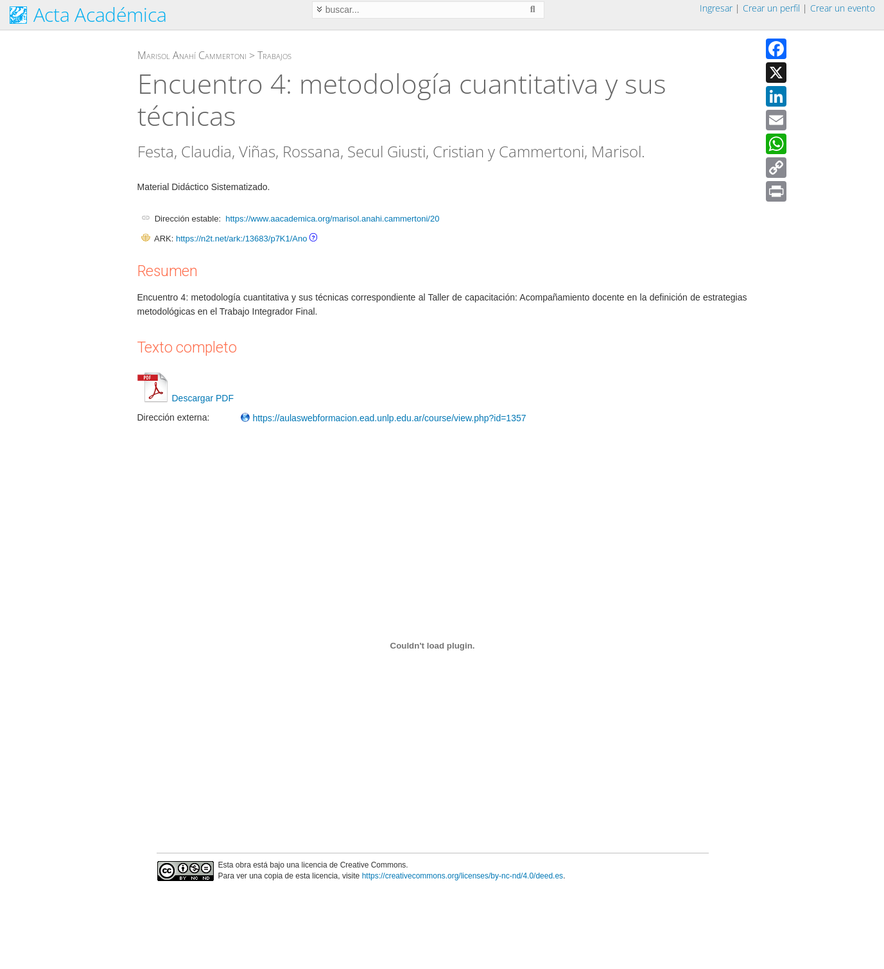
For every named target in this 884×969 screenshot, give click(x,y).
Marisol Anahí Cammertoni (192, 55)
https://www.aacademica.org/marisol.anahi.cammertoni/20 (332, 218)
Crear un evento (842, 8)
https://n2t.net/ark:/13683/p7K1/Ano (242, 238)
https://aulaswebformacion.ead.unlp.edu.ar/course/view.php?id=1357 (383, 418)
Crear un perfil (771, 8)
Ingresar (716, 8)
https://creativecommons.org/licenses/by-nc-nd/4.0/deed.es (463, 875)
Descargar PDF (185, 398)
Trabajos (274, 55)
